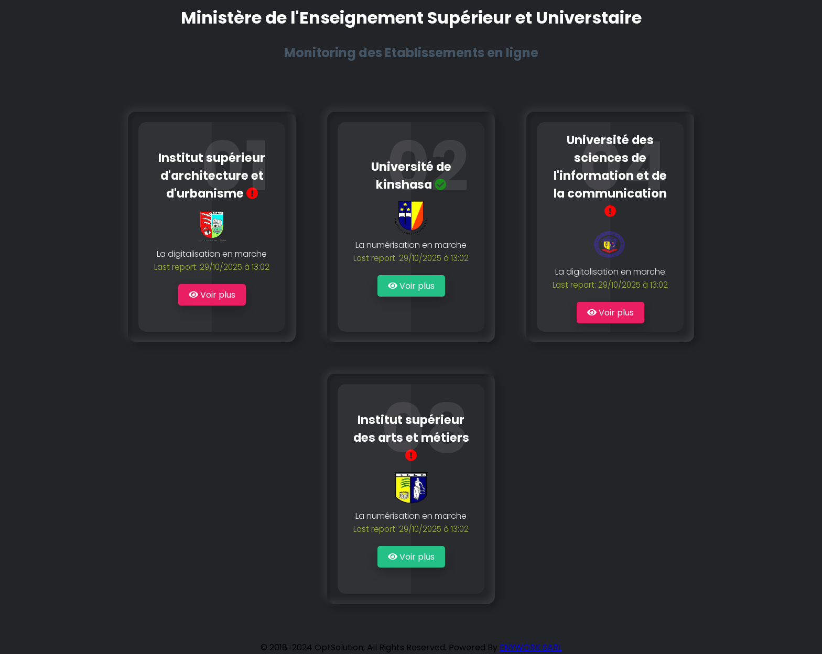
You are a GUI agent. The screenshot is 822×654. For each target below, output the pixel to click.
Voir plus (212, 295)
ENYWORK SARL (531, 647)
